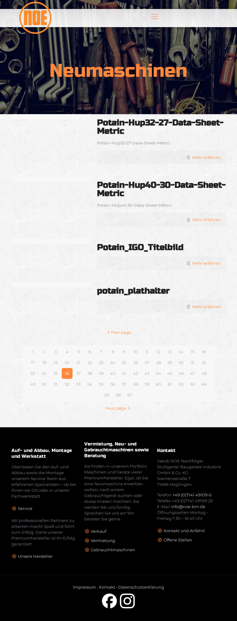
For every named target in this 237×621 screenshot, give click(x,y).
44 (158, 373)
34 (44, 373)
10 (135, 351)
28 (158, 362)
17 (33, 362)
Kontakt (107, 587)
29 (170, 362)
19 (56, 362)
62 (181, 384)
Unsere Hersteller (35, 556)
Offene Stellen (178, 539)
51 (55, 384)
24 (112, 362)
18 (44, 362)
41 (124, 373)
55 (101, 384)
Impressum (84, 587)
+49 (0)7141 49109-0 (192, 494)
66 (118, 394)
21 (78, 362)
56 (112, 384)
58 (135, 384)
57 (124, 384)
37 (78, 373)
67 (129, 394)
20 (66, 362)
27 (147, 362)
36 (67, 373)
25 (124, 362)
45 (169, 373)
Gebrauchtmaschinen (113, 549)
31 (192, 362)
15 (192, 351)
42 (135, 373)
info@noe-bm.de (188, 506)
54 (89, 384)
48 (204, 373)
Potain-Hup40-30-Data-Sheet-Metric (161, 189)
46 (181, 373)
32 (204, 362)
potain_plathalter (133, 291)
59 (147, 384)
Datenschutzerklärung (141, 587)
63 (192, 384)
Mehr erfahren (206, 157)
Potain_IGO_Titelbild (140, 247)
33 (33, 373)
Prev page (118, 332)
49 (32, 384)
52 (67, 384)
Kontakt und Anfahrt (184, 530)
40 (112, 373)
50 (44, 384)
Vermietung (103, 540)
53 (78, 384)
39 (101, 373)
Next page (118, 408)
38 (90, 373)
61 (170, 384)
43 (146, 373)
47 (192, 373)
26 (135, 362)
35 (55, 373)
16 (204, 351)
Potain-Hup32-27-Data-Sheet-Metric (160, 127)
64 (204, 384)
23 (101, 362)
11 (146, 351)
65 (107, 394)
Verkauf (98, 531)
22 (90, 362)
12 (158, 351)
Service (25, 508)
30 (181, 362)
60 (158, 384)
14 (181, 351)
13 (170, 351)
